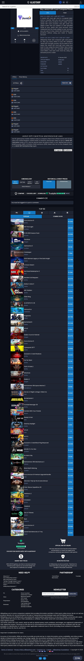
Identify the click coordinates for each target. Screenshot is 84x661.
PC (4, 600)
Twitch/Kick (55, 583)
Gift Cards (24, 605)
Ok (40, 658)
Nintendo (6, 611)
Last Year (22, 189)
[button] (81, 2)
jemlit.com (61, 59)
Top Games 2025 (26, 610)
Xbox (4, 604)
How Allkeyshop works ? (10, 585)
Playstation (6, 608)
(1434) (58, 201)
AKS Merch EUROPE (26, 614)
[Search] (82, 7)
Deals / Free (24, 607)
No (44, 658)
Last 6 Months (30, 189)
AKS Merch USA (25, 612)
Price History (23, 77)
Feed (64, 13)
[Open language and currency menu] (64, 2)
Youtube (78, 583)
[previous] (12, 28)
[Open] (3, 2)
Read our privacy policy (42, 655)
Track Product (26, 193)
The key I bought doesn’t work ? (12, 588)
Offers (14, 77)
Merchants (55, 585)
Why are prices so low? (9, 586)
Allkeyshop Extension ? (9, 593)
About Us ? (6, 583)
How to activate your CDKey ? (11, 590)
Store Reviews (25, 608)
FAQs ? (5, 592)
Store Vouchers (25, 600)
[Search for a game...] (42, 7)
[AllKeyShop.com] (33, 2)
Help (77, 658)
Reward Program (26, 603)
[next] (37, 28)
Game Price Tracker (26, 602)
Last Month (37, 189)
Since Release (15, 189)
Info (47, 13)
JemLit (60, 62)
